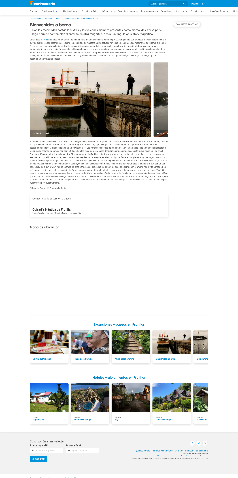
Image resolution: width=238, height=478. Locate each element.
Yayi (116, 419)
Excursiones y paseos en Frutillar (119, 324)
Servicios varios (198, 11)
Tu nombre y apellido (39, 445)
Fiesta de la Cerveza (83, 358)
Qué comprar (181, 11)
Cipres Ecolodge (163, 419)
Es (203, 3)
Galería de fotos (217, 11)
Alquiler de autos (70, 11)
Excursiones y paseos (128, 11)
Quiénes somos (142, 450)
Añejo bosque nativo (124, 358)
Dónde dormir (48, 11)
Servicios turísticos (90, 11)
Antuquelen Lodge (82, 419)
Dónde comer (108, 11)
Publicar (195, 3)
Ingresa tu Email (73, 445)
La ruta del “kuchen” (42, 358)
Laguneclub (38, 419)
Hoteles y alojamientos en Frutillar (119, 377)
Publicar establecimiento (196, 450)
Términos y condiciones (162, 450)
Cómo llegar (166, 11)
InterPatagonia (158, 456)
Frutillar (33, 11)
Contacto (179, 450)
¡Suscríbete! (38, 459)
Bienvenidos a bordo (165, 358)
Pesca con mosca (149, 11)
